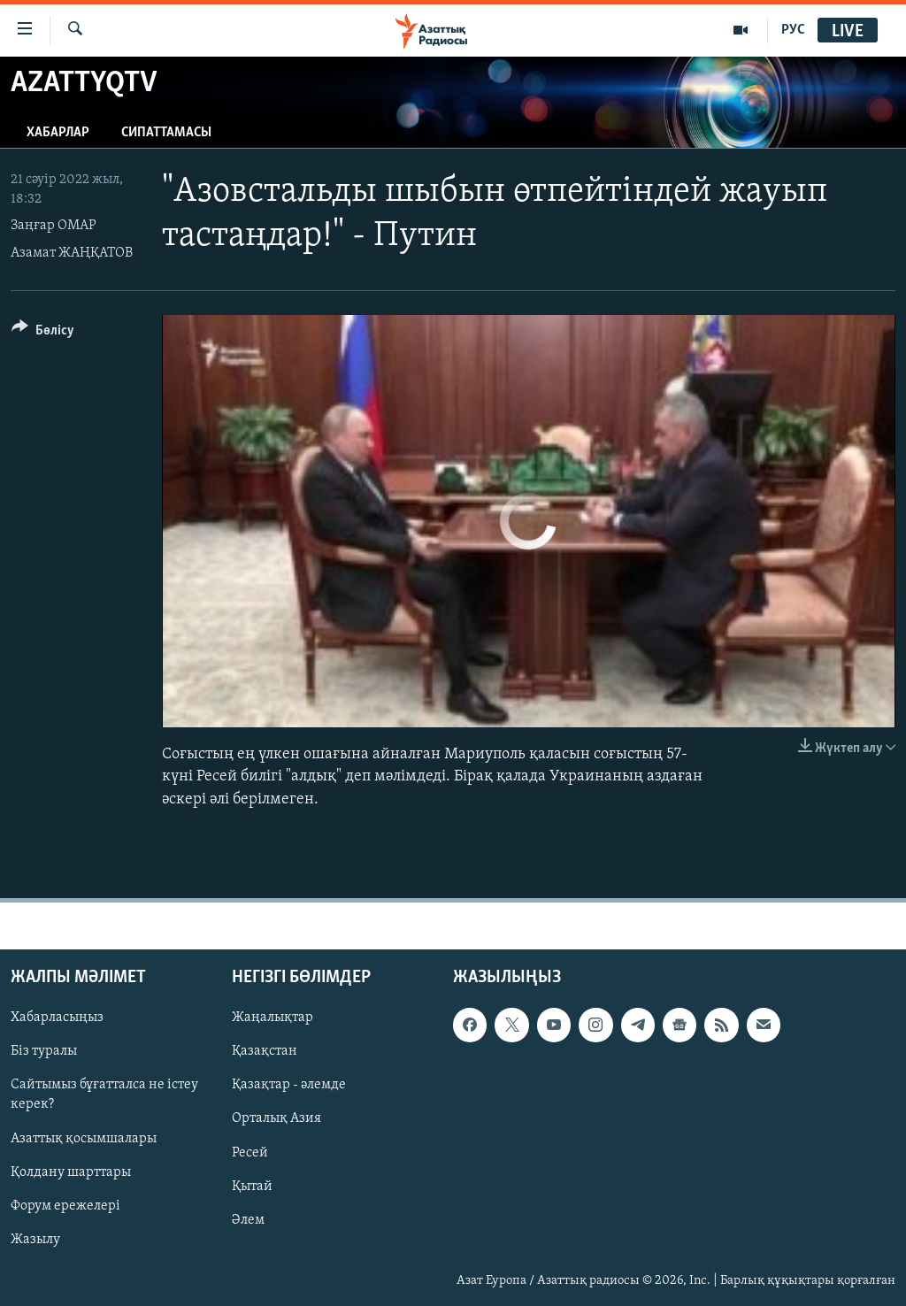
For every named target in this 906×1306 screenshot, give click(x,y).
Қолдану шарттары (71, 1171)
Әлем (248, 1219)
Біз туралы (44, 1051)
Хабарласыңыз (57, 1017)
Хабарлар (58, 133)
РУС (793, 30)
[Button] (43, 333)
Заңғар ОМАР (53, 226)
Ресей (250, 1152)
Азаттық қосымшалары (84, 1138)
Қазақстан (264, 1051)
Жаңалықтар (272, 1017)
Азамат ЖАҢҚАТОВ (72, 253)
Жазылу (35, 1239)
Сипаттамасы (166, 133)
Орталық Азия (276, 1118)
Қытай (252, 1186)
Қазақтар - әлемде (289, 1085)
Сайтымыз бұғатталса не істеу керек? (104, 1094)
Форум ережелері (65, 1205)
